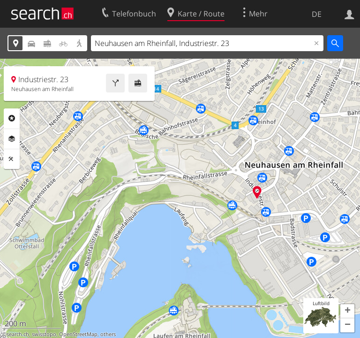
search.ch (18, 334)
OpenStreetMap (78, 334)
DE (317, 14)
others (108, 334)
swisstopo (44, 334)
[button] (347, 311)
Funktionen (12, 159)
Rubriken (12, 118)
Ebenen (12, 139)
